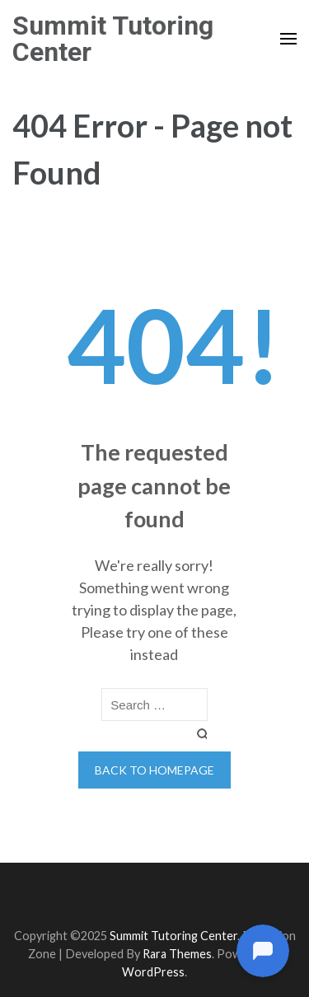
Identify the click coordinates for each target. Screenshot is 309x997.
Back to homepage (154, 770)
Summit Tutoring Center (112, 39)
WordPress (153, 972)
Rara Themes (177, 954)
